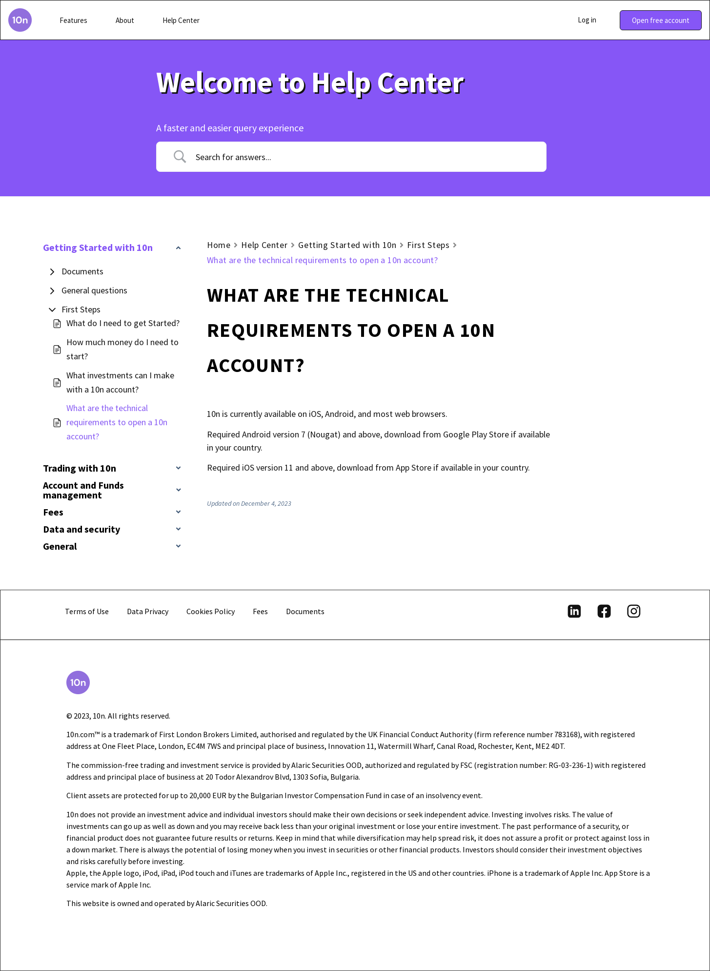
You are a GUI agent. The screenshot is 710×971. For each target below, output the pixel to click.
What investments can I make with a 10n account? (120, 382)
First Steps (81, 309)
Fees (260, 611)
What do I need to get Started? (123, 323)
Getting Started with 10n (347, 244)
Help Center (264, 244)
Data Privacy (147, 611)
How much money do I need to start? (122, 349)
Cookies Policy (210, 611)
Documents (82, 271)
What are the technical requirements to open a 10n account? (116, 422)
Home (219, 244)
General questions (94, 290)
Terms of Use (87, 611)
